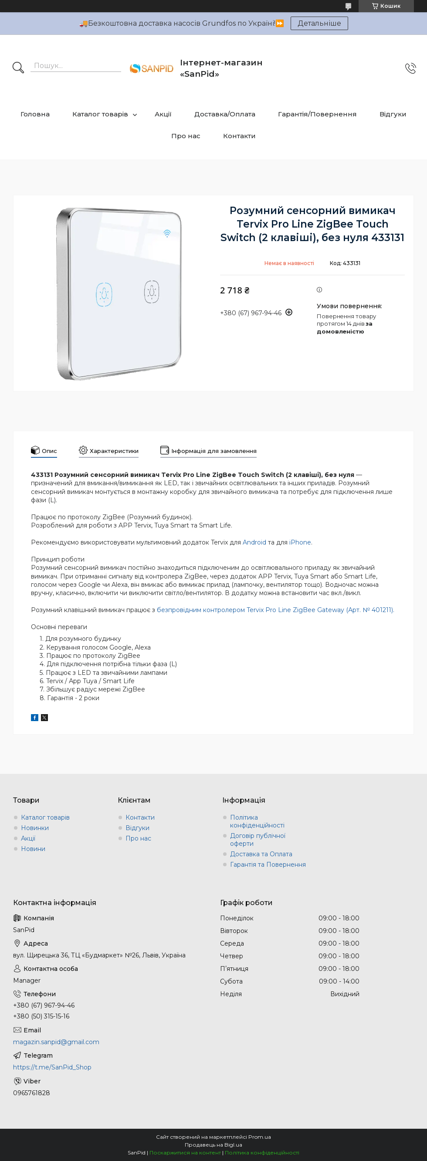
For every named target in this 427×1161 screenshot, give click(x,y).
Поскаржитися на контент (185, 1152)
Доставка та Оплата (261, 854)
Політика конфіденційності (257, 821)
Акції (163, 114)
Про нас (185, 136)
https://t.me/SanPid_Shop (52, 1067)
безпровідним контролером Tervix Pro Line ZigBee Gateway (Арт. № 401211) (275, 610)
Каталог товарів (100, 114)
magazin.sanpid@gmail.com (56, 1042)
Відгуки (393, 114)
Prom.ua (259, 1137)
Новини (33, 849)
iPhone (300, 542)
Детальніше (319, 23)
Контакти (239, 136)
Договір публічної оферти (257, 840)
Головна (35, 114)
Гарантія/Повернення (317, 114)
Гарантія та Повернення (268, 864)
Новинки (35, 828)
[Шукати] (18, 68)
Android (254, 542)
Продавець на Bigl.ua (213, 1144)
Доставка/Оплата (224, 114)
